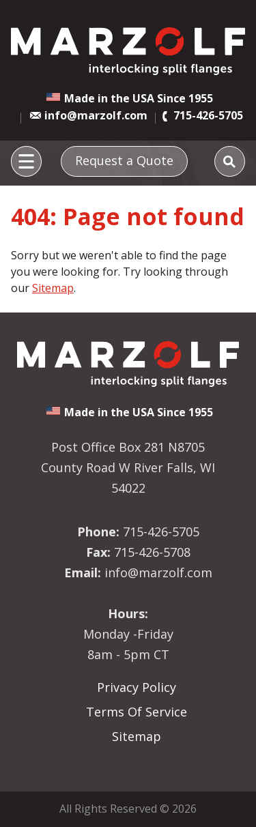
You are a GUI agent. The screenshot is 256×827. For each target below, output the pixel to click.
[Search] (229, 161)
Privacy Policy (136, 687)
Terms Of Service (136, 711)
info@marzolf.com (95, 115)
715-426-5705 (208, 115)
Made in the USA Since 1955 (138, 98)
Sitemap (53, 287)
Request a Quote (124, 160)
